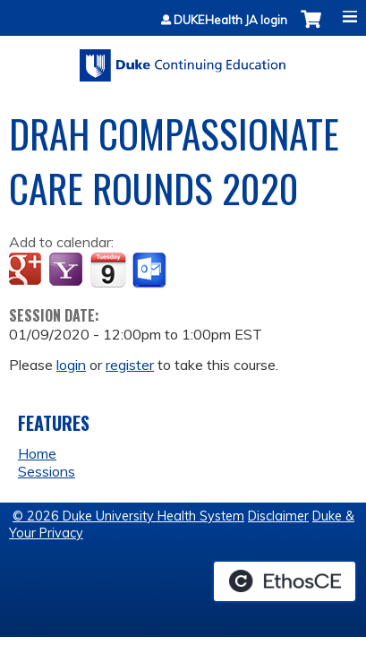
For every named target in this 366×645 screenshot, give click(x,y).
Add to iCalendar (107, 270)
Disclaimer (278, 516)
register (130, 365)
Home (37, 453)
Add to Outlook (150, 270)
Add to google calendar (27, 270)
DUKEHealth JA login (230, 20)
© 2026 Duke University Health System (128, 516)
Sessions (46, 471)
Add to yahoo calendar (67, 270)
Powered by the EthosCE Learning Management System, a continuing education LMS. (284, 581)
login (71, 365)
